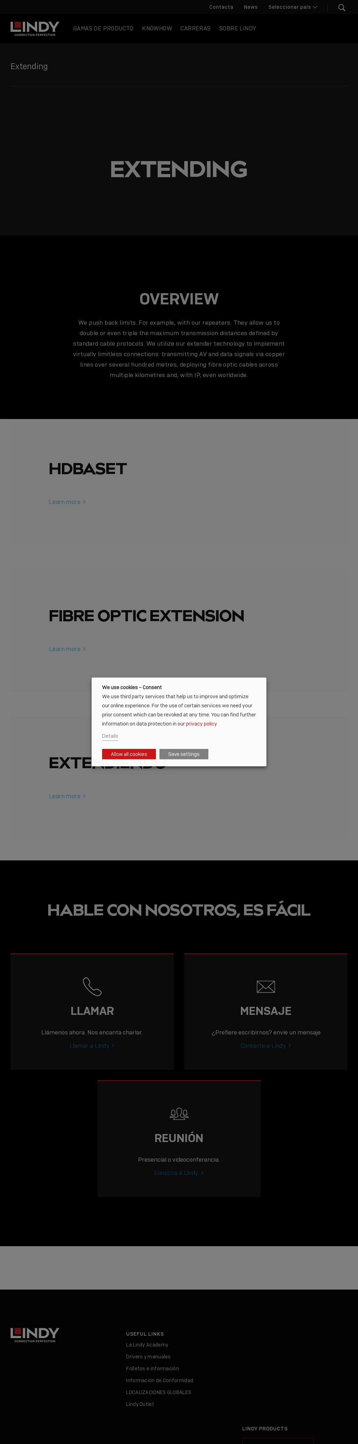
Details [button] (110, 735)
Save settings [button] (184, 754)
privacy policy (201, 723)
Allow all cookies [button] (129, 754)
